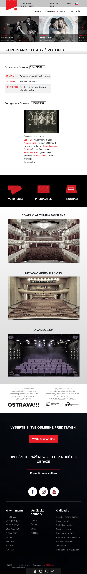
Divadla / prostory (64, 529)
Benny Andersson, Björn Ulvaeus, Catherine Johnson (58, 40)
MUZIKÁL (76, 11)
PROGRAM (71, 198)
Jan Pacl (28, 140)
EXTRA (9, 537)
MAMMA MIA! (46, 38)
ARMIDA (10, 76)
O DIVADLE (11, 533)
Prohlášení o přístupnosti (67, 550)
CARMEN (10, 82)
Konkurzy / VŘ (62, 521)
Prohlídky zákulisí (64, 525)
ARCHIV (10, 546)
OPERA (37, 11)
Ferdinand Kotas (31, 152)
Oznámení (61, 546)
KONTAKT (10, 550)
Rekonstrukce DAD (65, 533)
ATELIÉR (10, 541)
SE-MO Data (49, 565)
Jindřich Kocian (40, 156)
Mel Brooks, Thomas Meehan (11, 40)
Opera (34, 520)
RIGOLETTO (12, 87)
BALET (63, 11)
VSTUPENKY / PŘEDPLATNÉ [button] (27, 4)
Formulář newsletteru (43, 473)
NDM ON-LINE (13, 529)
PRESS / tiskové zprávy (67, 517)
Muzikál (34, 533)
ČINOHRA (50, 11)
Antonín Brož (30, 143)
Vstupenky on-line (43, 439)
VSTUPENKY (15, 198)
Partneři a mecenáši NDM (68, 537)
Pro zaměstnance (64, 541)
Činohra (34, 525)
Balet (33, 529)
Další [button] (68, 3)
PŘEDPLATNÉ (43, 198)
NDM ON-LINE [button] (54, 4)
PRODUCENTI (7, 38)
